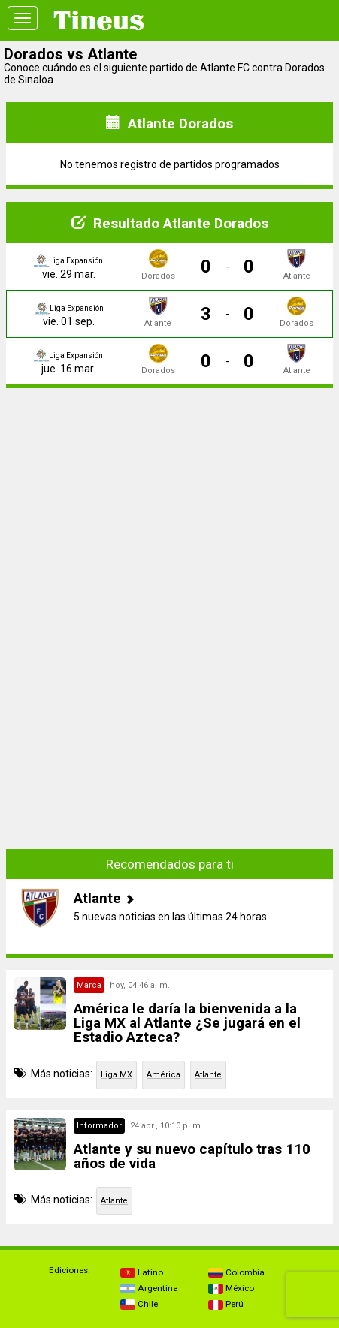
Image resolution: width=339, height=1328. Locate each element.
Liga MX (116, 1075)
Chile (139, 1304)
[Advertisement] (170, 505)
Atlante (208, 1075)
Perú (226, 1304)
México (231, 1288)
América (163, 1075)
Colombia (236, 1272)
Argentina (149, 1288)
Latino (141, 1272)
